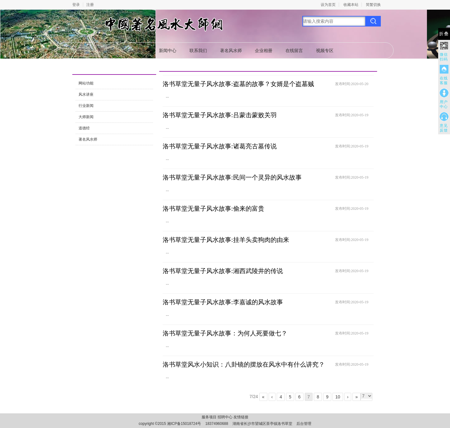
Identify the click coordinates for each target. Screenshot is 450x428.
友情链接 (240, 417)
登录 (76, 4)
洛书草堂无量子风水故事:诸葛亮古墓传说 (220, 146)
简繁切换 (373, 4)
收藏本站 (350, 4)
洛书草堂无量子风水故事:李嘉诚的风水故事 (223, 302)
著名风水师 (231, 50)
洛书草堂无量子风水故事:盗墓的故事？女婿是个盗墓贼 (238, 83)
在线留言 (294, 50)
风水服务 (137, 50)
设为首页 (328, 4)
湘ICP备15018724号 (184, 423)
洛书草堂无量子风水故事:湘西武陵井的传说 (223, 270)
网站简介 (106, 50)
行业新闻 (86, 105)
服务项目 (209, 417)
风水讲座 (86, 94)
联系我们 (198, 50)
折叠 (444, 33)
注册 (90, 4)
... (167, 96)
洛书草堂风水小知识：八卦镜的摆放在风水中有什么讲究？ (244, 364)
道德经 (84, 128)
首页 (80, 50)
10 (337, 396)
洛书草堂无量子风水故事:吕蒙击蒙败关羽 (220, 115)
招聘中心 (225, 417)
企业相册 (263, 50)
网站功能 (86, 83)
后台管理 (303, 423)
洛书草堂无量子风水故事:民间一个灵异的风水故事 (232, 177)
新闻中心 (167, 50)
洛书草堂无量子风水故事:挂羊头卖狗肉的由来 (226, 239)
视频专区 (324, 50)
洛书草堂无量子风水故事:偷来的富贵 (213, 208)
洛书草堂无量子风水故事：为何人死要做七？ (225, 333)
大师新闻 (86, 117)
